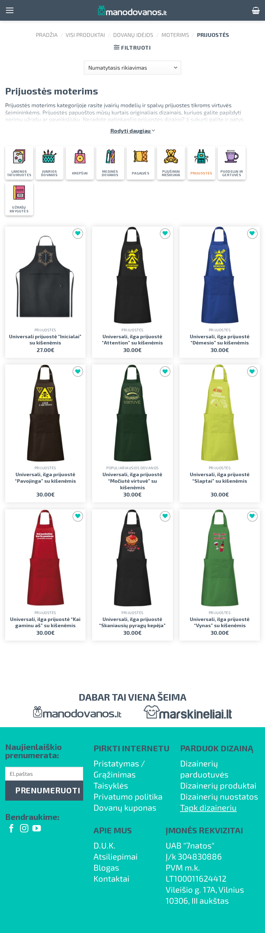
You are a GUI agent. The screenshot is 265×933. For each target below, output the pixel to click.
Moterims (175, 34)
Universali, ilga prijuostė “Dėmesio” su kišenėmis (219, 339)
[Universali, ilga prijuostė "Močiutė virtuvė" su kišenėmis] (132, 413)
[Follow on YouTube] (36, 829)
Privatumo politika (128, 796)
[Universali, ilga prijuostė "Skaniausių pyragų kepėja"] (132, 558)
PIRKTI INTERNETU (131, 748)
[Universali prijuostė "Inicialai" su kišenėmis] (45, 275)
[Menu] (9, 10)
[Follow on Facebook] (11, 829)
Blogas (106, 867)
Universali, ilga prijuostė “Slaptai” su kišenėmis (219, 477)
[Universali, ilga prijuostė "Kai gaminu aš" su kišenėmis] (45, 558)
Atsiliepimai (116, 856)
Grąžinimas (115, 774)
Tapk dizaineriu (208, 807)
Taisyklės (111, 785)
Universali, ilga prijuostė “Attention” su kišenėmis (132, 339)
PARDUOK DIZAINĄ (216, 748)
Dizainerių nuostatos (219, 796)
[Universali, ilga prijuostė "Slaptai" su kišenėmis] (219, 413)
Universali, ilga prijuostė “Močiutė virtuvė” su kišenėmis (132, 480)
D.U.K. (105, 845)
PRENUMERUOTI (47, 790)
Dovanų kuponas (125, 807)
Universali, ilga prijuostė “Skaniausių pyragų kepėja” (132, 622)
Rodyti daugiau (132, 130)
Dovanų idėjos (133, 34)
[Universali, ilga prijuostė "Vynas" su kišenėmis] (219, 558)
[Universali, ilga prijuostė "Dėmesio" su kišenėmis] (219, 275)
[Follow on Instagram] (24, 829)
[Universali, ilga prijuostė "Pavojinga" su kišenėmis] (45, 413)
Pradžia (47, 34)
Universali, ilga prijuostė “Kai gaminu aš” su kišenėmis (45, 622)
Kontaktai (111, 878)
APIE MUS (113, 830)
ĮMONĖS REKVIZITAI (204, 830)
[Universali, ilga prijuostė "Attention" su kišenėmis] (132, 275)
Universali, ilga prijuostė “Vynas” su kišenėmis (219, 622)
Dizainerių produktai (218, 785)
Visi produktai (85, 34)
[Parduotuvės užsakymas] (132, 67)
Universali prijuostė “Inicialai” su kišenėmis (45, 339)
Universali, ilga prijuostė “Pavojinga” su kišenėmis (45, 477)
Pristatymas (116, 763)
